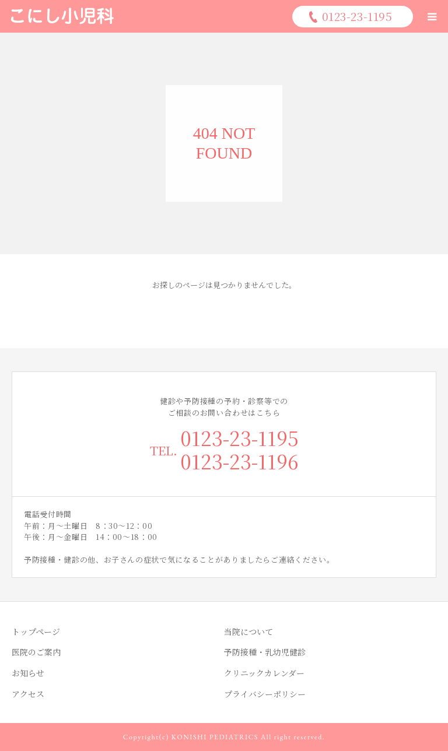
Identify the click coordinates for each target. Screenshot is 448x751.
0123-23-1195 (239, 437)
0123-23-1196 (239, 461)
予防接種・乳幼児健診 (265, 652)
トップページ (36, 631)
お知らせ (28, 673)
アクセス (28, 694)
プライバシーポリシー (265, 694)
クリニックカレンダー (264, 673)
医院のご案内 (36, 652)
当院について (248, 631)
